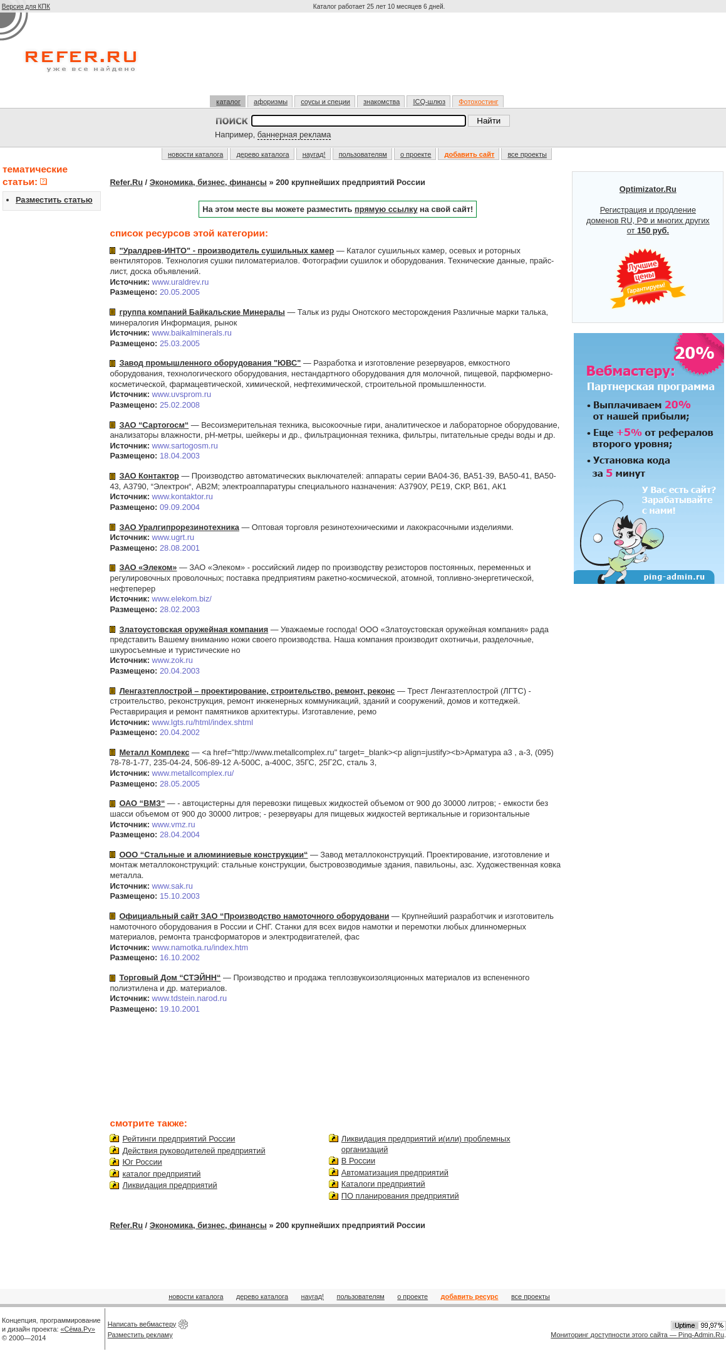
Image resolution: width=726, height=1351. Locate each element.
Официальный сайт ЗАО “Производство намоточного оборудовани (254, 916)
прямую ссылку (386, 209)
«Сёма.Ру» (78, 1329)
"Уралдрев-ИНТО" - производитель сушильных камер (226, 250)
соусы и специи (325, 101)
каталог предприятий (161, 1174)
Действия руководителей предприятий (193, 1150)
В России (358, 1160)
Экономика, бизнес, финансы (208, 182)
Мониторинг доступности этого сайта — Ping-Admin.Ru (637, 1334)
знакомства (381, 101)
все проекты (527, 154)
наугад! (314, 154)
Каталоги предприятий (383, 1184)
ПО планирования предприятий (400, 1195)
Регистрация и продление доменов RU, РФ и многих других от (648, 247)
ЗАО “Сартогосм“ (154, 425)
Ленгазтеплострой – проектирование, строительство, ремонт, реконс (257, 691)
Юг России (142, 1162)
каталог (228, 101)
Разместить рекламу (140, 1334)
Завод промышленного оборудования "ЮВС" (210, 363)
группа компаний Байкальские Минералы (202, 312)
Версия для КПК (26, 6)
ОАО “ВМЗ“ (142, 803)
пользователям (363, 154)
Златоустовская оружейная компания (193, 629)
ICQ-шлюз (429, 101)
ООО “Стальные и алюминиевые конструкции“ (213, 854)
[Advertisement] (380, 59)
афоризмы (271, 101)
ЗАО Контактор (149, 475)
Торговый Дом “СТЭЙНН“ (169, 977)
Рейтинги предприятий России (178, 1138)
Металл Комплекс (154, 752)
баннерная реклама (294, 134)
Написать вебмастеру (142, 1324)
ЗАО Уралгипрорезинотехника (179, 527)
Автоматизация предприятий (395, 1172)
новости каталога (195, 154)
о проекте (415, 154)
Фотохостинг (478, 101)
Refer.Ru (126, 182)
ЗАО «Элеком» (148, 567)
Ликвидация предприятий (169, 1185)
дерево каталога (262, 154)
